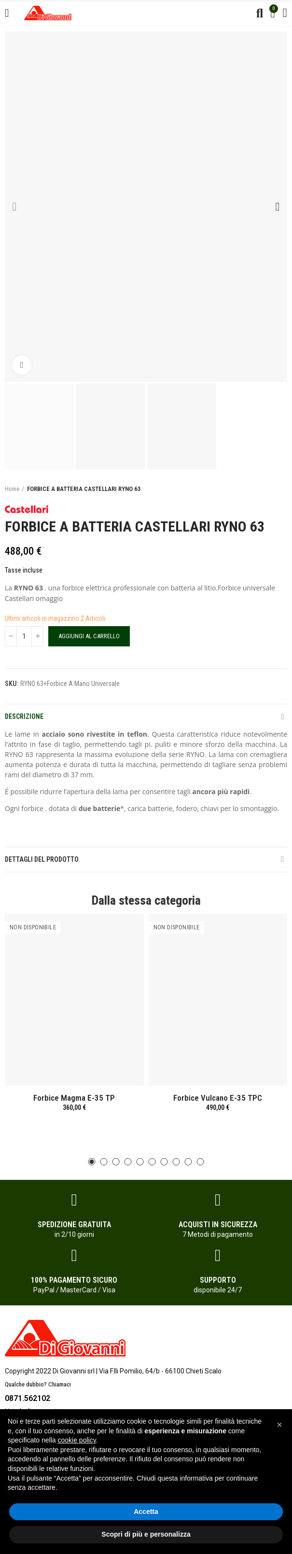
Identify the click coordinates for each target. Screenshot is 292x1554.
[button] (14, 207)
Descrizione (24, 716)
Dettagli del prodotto (42, 859)
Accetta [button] (146, 1511)
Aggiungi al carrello (89, 636)
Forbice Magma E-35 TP (74, 1098)
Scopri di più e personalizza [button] (145, 1534)
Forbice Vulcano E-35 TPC (217, 1098)
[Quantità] (24, 636)
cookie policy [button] (77, 1440)
